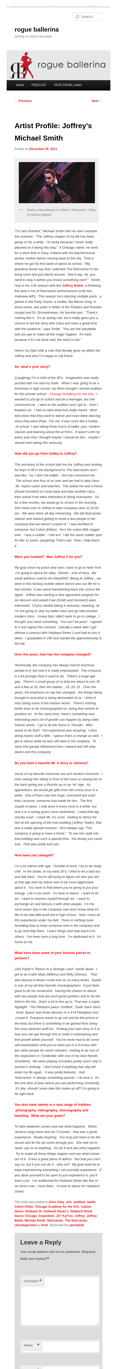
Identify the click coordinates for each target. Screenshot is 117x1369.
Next (97, 101)
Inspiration (46, 1216)
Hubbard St (33, 1211)
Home (20, 85)
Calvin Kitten (24, 1206)
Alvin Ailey (56, 1202)
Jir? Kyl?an (64, 1216)
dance (19, 1211)
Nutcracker (55, 1220)
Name (31, 1345)
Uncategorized (25, 1225)
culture (86, 1206)
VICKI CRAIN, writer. (68, 85)
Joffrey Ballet (72, 285)
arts (69, 1202)
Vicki (44, 1225)
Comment (33, 1281)
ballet (91, 1202)
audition (80, 1202)
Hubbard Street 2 (55, 1211)
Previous (23, 101)
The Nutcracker (76, 1220)
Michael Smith (35, 1220)
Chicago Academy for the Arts (71, 394)
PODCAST (39, 85)
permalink (77, 1225)
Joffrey (80, 1216)
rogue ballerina (37, 29)
